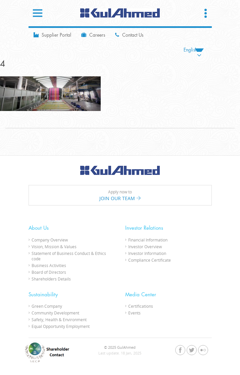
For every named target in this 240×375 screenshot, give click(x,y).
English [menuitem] (190, 50)
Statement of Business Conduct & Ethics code (69, 256)
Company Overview (50, 239)
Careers (93, 34)
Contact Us (129, 34)
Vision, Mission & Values (54, 246)
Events (134, 312)
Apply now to (120, 195)
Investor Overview (145, 246)
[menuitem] (193, 50)
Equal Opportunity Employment (61, 326)
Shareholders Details (51, 279)
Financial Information (147, 239)
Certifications (140, 306)
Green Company (47, 306)
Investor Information (147, 253)
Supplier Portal (52, 34)
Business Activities (49, 265)
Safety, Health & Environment (59, 319)
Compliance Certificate (149, 260)
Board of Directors (49, 272)
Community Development (55, 312)
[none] (193, 50)
